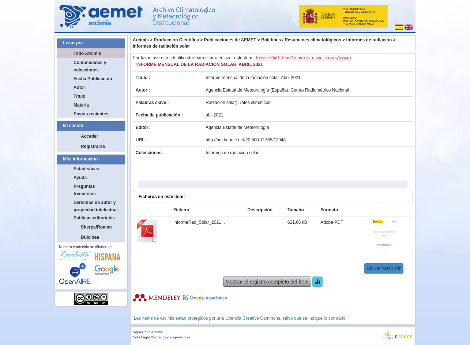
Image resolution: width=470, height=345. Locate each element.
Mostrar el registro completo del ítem (267, 282)
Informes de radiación (369, 39)
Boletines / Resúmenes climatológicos (301, 39)
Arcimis (141, 39)
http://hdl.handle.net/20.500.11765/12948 (246, 139)
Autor (79, 87)
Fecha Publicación (93, 78)
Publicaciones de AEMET (230, 39)
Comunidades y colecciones (90, 66)
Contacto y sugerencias (170, 337)
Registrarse (93, 146)
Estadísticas (86, 168)
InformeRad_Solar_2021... (199, 222)
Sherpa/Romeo (96, 227)
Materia (81, 105)
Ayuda (80, 177)
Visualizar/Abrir (383, 268)
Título (80, 96)
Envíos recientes (91, 113)
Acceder (89, 136)
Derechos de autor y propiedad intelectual (96, 206)
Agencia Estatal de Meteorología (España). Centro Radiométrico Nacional (277, 90)
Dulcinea (90, 237)
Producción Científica (176, 39)
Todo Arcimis (87, 53)
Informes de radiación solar (161, 46)
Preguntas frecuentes (85, 190)
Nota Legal (141, 337)
